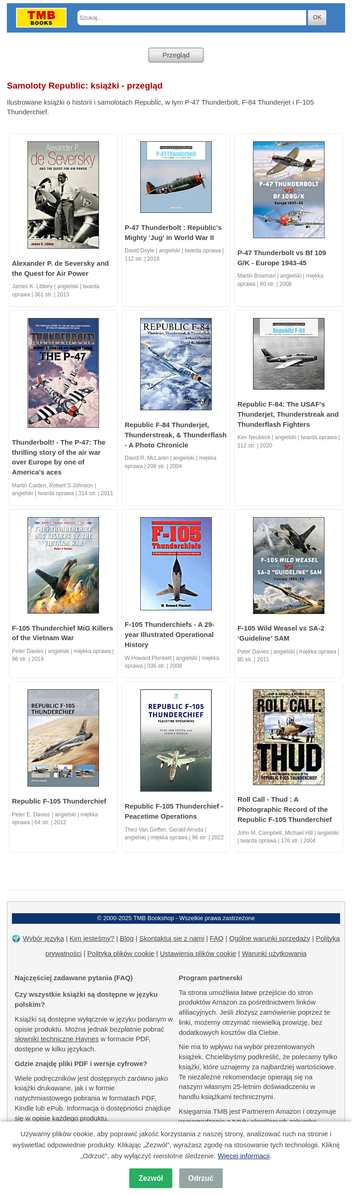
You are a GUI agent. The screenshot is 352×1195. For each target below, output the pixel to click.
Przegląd (175, 55)
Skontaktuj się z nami (171, 938)
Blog (127, 938)
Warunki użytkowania (274, 953)
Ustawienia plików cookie (198, 953)
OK (317, 17)
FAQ (217, 938)
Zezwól (150, 1178)
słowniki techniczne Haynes (57, 1039)
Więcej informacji (244, 1156)
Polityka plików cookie (121, 953)
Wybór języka (43, 938)
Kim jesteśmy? (92, 938)
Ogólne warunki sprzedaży (269, 938)
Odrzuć (201, 1178)
